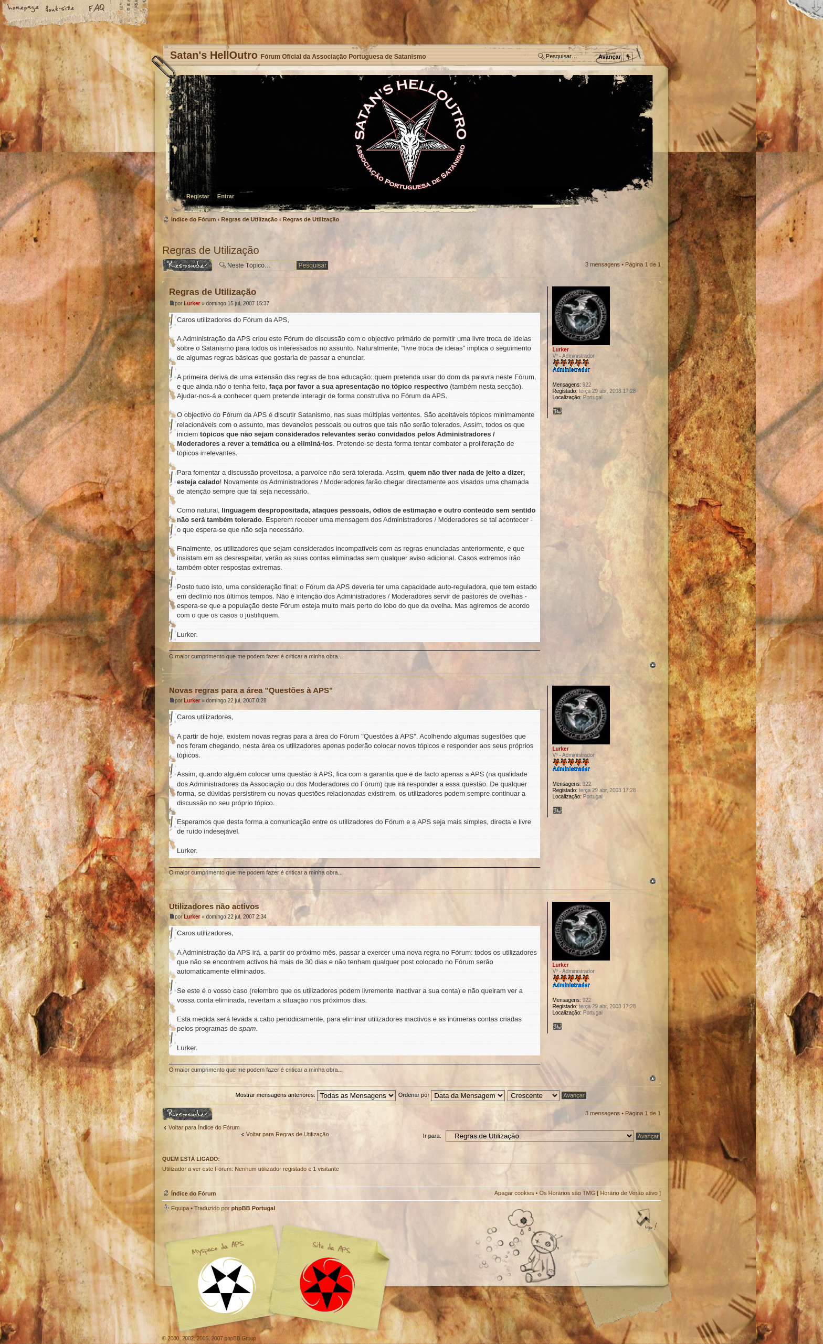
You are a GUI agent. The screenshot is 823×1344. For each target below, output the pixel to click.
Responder (187, 265)
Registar (197, 196)
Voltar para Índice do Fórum (204, 1127)
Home (23, 9)
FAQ (97, 9)
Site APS (327, 1285)
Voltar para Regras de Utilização (287, 1134)
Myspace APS (280, 1278)
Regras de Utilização (249, 219)
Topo (653, 665)
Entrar (225, 196)
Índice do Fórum (410, 144)
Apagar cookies (514, 1193)
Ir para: (432, 1136)
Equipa (180, 1208)
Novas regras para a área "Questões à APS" (251, 690)
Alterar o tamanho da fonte (60, 9)
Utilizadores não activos (214, 906)
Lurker (192, 303)
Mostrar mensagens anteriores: (315, 1095)
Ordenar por (451, 1095)
